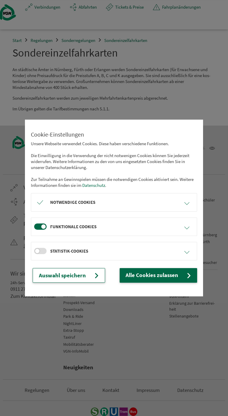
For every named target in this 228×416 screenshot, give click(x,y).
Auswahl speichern (64, 275)
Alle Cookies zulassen (164, 275)
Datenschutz (93, 186)
